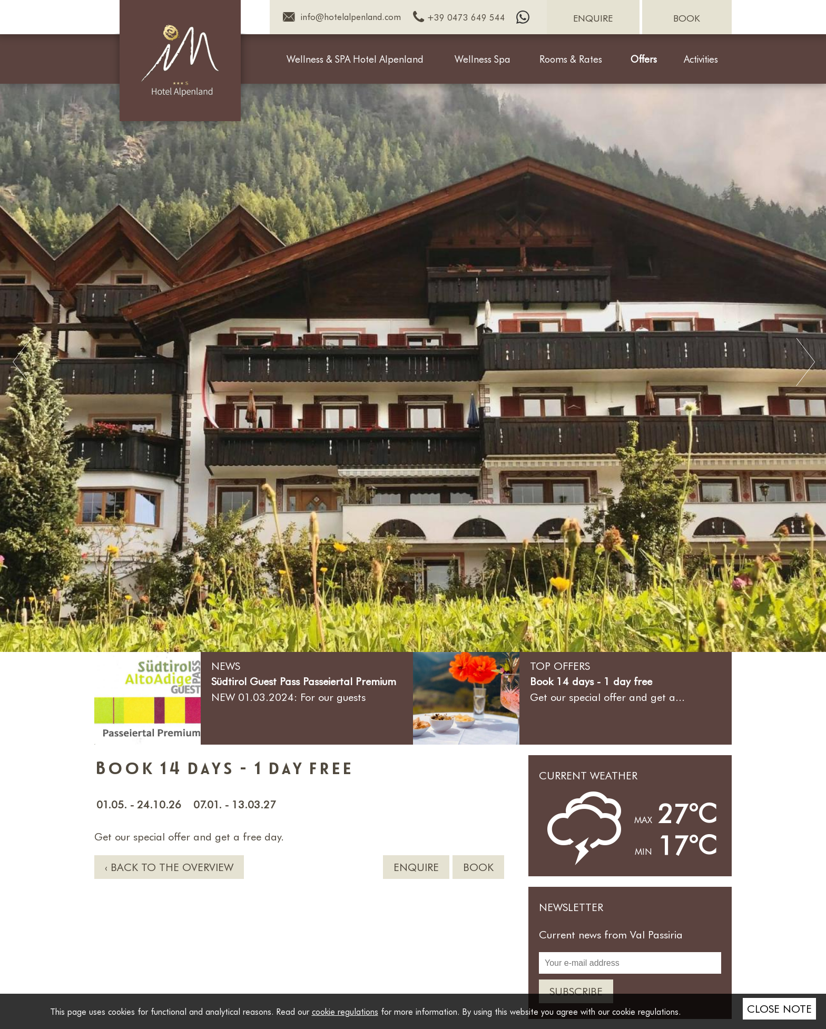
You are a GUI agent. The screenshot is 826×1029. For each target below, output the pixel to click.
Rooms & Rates (570, 59)
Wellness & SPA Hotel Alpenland (355, 59)
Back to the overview (172, 867)
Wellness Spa (482, 59)
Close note (779, 1008)
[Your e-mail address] (630, 962)
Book (478, 867)
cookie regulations (345, 1011)
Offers (644, 59)
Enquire (416, 867)
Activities (701, 59)
